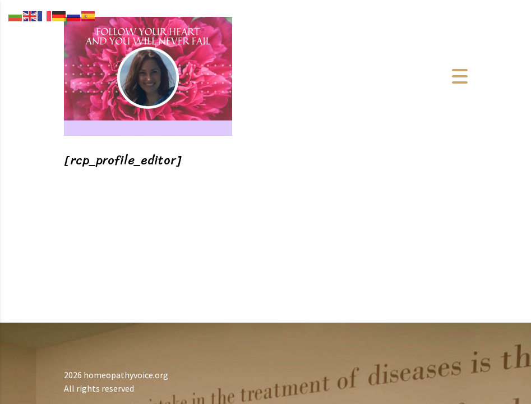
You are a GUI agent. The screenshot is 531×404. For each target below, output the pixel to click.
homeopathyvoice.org (126, 374)
